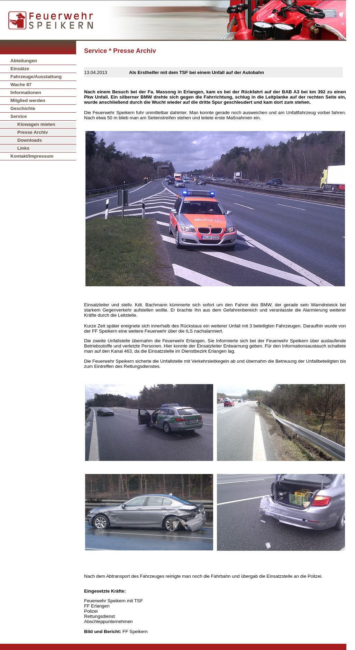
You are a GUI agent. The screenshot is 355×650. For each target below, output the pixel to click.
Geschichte (22, 108)
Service (18, 116)
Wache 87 (20, 84)
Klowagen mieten (36, 124)
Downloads (29, 140)
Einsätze (19, 68)
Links (23, 148)
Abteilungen (23, 60)
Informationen (25, 92)
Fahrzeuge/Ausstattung (36, 76)
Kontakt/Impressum (31, 156)
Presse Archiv (32, 132)
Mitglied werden (27, 100)
